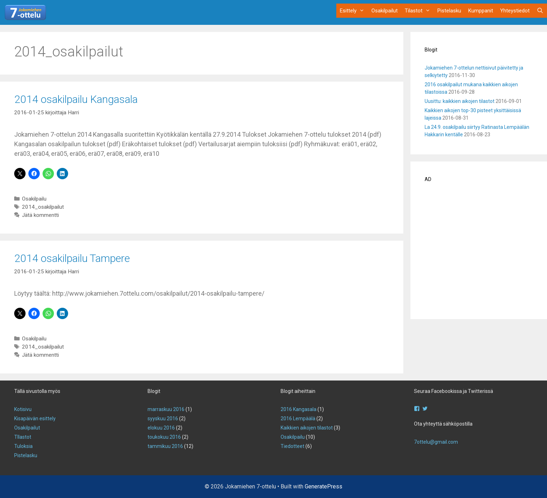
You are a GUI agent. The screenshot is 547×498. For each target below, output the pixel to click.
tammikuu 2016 (165, 446)
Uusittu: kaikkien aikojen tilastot (459, 101)
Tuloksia (23, 446)
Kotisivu (23, 409)
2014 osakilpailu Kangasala (76, 99)
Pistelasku (449, 10)
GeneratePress (323, 486)
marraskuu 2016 (166, 409)
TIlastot (22, 437)
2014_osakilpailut (43, 207)
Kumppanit (480, 10)
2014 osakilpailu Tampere (72, 258)
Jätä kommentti (40, 215)
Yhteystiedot (515, 10)
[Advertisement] (479, 253)
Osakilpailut (384, 10)
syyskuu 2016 (163, 418)
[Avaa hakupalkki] (540, 11)
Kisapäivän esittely (35, 418)
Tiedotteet (292, 446)
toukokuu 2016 (164, 437)
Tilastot (419, 11)
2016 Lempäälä (298, 418)
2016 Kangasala (298, 409)
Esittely (354, 11)
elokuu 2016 (161, 428)
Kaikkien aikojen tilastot (307, 428)
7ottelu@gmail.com (436, 442)
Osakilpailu (34, 199)
